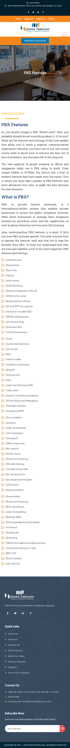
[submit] (62, 728)
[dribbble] (30, 613)
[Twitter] (33, 12)
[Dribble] (43, 12)
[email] (32, 728)
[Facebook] (28, 12)
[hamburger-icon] (65, 35)
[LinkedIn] (38, 12)
